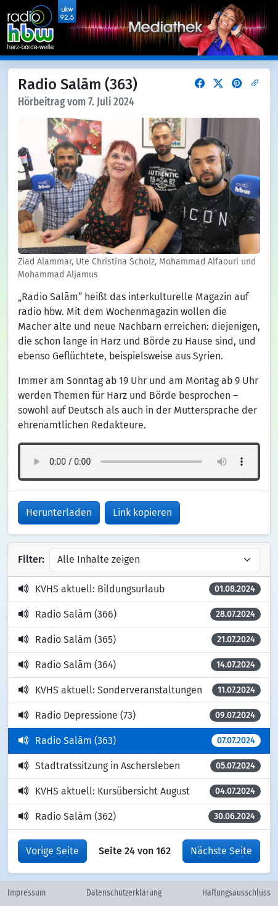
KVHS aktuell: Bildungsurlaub (139, 588)
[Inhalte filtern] (154, 559)
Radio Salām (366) (139, 614)
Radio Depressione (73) (139, 715)
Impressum (26, 893)
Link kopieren (142, 512)
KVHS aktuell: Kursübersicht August (139, 791)
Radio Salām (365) (139, 639)
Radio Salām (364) (139, 664)
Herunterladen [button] (59, 512)
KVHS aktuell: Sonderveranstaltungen (139, 690)
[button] (200, 83)
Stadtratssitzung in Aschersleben (139, 765)
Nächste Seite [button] (221, 851)
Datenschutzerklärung (123, 893)
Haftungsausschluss (236, 893)
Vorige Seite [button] (52, 851)
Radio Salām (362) (139, 816)
